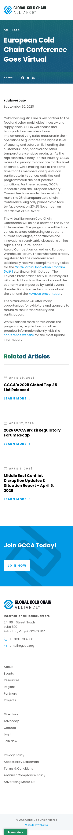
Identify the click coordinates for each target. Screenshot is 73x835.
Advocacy (11, 721)
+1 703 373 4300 (21, 639)
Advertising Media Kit (19, 782)
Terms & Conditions (18, 769)
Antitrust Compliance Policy (24, 775)
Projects (10, 700)
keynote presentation (45, 293)
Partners (10, 694)
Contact (10, 728)
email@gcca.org (22, 645)
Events (9, 674)
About (8, 667)
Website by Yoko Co (36, 825)
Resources (11, 680)
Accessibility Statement (21, 762)
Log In (8, 735)
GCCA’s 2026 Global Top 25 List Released (30, 387)
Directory (11, 715)
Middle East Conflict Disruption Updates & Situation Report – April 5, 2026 (29, 483)
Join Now (10, 741)
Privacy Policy (14, 755)
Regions (9, 687)
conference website (19, 335)
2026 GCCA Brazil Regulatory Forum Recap (32, 433)
